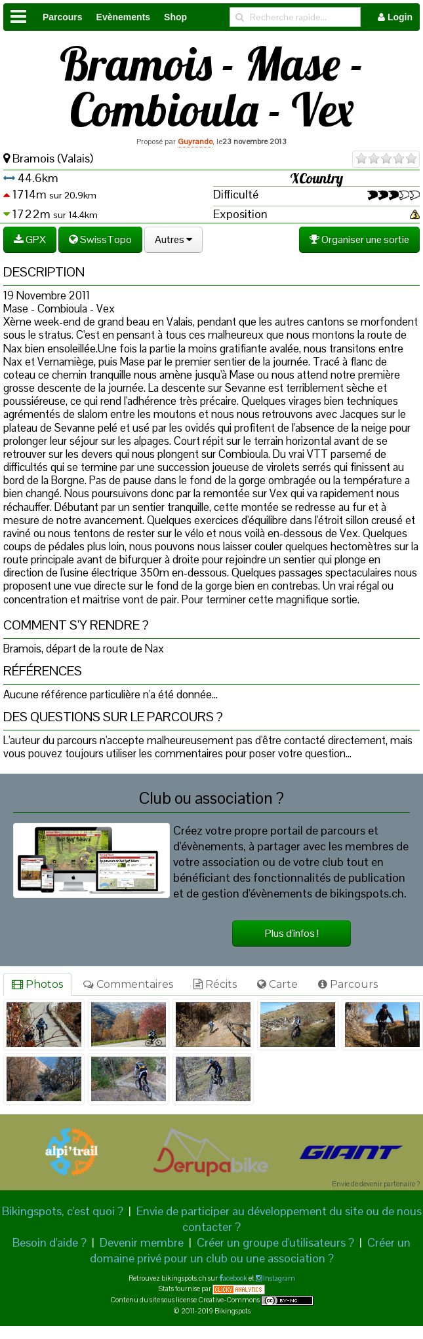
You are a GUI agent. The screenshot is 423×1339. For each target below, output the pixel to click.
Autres (173, 239)
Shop (175, 17)
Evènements (123, 17)
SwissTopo (100, 239)
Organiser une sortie (359, 239)
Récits (215, 984)
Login (395, 17)
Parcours (63, 17)
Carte (277, 984)
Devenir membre (142, 1242)
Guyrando (195, 141)
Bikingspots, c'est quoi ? (62, 1210)
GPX (30, 239)
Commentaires (128, 984)
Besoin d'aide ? (49, 1242)
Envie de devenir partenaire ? (376, 1183)
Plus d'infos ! (292, 933)
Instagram (278, 1278)
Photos (37, 984)
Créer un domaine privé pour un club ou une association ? (250, 1250)
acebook (235, 1278)
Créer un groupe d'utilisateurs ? (275, 1242)
